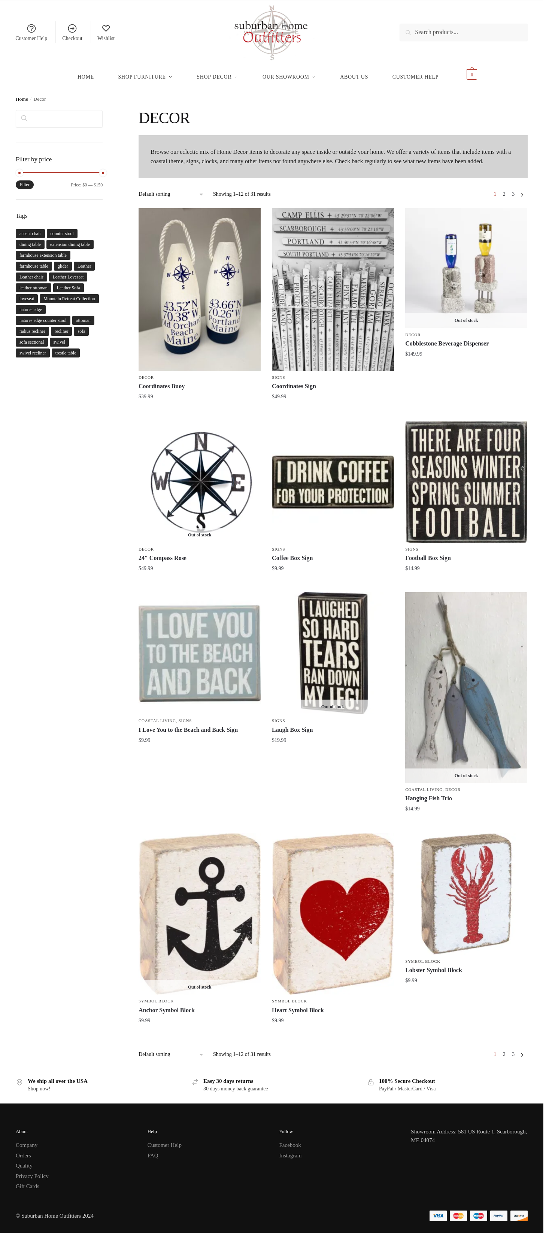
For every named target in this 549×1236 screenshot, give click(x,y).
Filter (25, 180)
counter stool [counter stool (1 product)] (62, 229)
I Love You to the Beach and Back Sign (188, 725)
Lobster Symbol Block (433, 965)
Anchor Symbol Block (167, 1005)
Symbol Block (156, 996)
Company (26, 1141)
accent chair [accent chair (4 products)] (30, 229)
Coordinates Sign (294, 381)
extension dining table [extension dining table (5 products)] (70, 240)
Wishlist (106, 32)
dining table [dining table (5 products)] (30, 240)
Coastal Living (157, 716)
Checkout (72, 32)
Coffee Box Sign (292, 553)
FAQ (153, 1151)
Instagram (290, 1151)
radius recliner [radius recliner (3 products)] (32, 326)
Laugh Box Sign (292, 725)
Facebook (290, 1141)
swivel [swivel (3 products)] (59, 337)
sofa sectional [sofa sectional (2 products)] (31, 337)
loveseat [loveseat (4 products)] (26, 294)
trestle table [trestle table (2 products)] (65, 348)
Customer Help (31, 32)
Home (22, 94)
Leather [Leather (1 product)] (84, 261)
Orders (23, 1151)
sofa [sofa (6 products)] (81, 326)
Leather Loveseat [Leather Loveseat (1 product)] (68, 272)
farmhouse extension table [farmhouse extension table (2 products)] (43, 250)
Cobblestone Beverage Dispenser (447, 339)
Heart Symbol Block (298, 1005)
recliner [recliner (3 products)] (62, 326)
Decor (146, 373)
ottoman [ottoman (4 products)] (83, 316)
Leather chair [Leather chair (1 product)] (31, 272)
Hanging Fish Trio (428, 794)
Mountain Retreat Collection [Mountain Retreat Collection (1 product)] (69, 294)
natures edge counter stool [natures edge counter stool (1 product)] (43, 316)
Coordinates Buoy (162, 381)
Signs (278, 373)
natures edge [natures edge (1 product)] (30, 305)
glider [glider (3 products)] (63, 261)
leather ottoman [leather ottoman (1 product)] (33, 283)
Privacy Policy (32, 1172)
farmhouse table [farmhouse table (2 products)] (33, 261)
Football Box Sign (428, 553)
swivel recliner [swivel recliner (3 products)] (32, 348)
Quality (24, 1161)
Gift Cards (27, 1182)
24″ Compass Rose (162, 553)
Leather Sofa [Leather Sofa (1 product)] (68, 283)
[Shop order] (171, 190)
